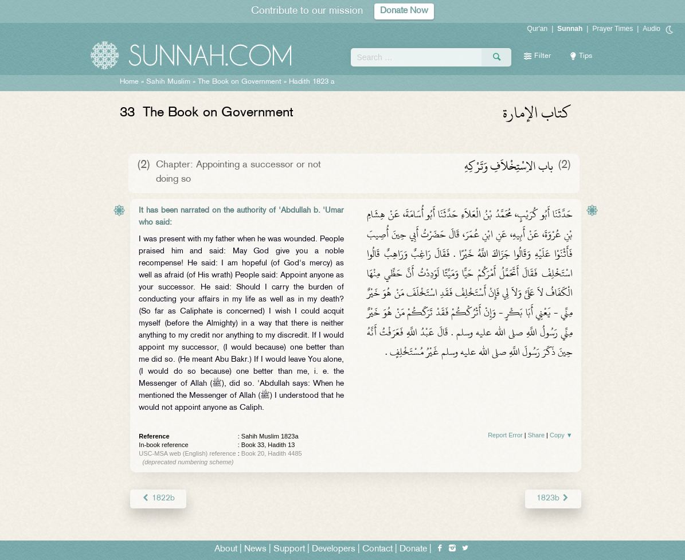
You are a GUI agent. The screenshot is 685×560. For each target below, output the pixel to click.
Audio (651, 29)
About (225, 549)
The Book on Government (239, 82)
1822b (158, 498)
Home (129, 82)
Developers (333, 549)
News (255, 549)
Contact (377, 549)
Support (289, 549)
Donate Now (404, 11)
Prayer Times (612, 29)
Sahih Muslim (168, 82)
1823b (553, 498)
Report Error (505, 435)
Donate (413, 549)
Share (536, 435)
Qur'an (537, 29)
